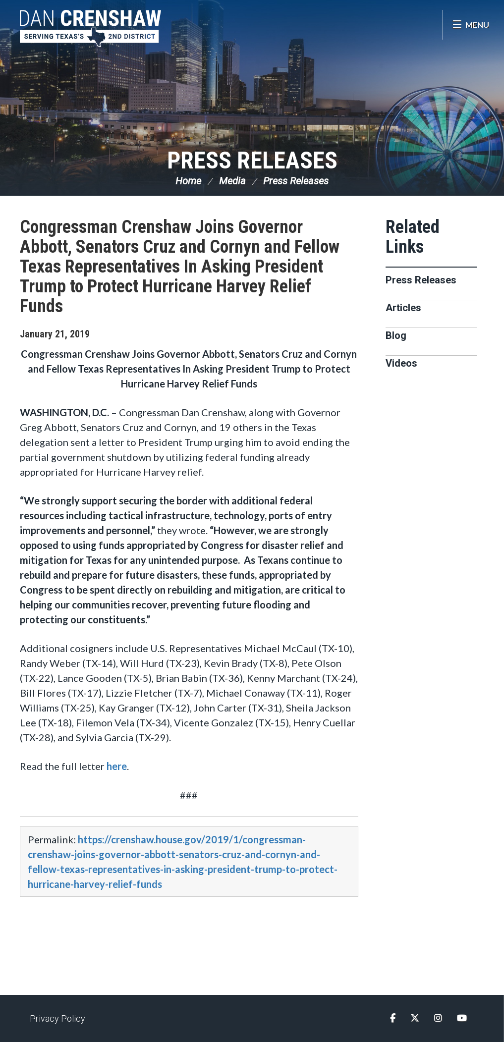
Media (232, 181)
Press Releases (252, 160)
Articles (403, 308)
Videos (401, 363)
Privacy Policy (57, 1018)
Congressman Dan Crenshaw (92, 28)
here (117, 766)
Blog (396, 335)
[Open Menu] (470, 25)
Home (188, 181)
